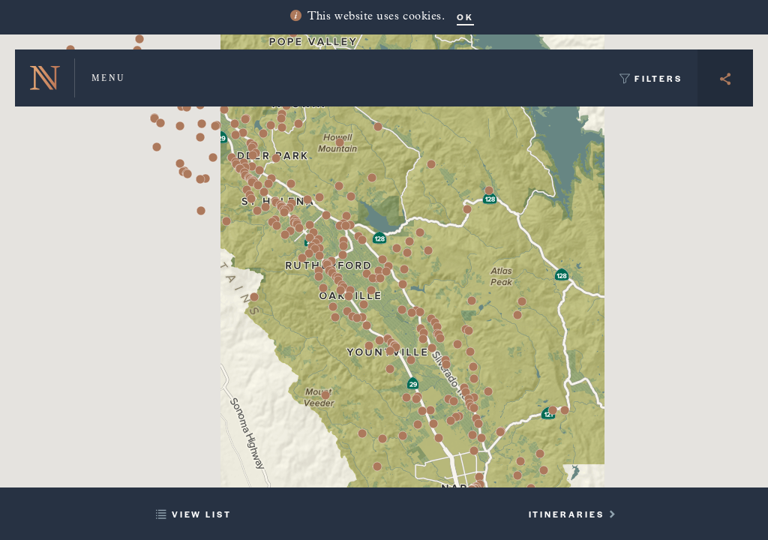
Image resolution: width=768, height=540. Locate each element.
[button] (302, 258)
